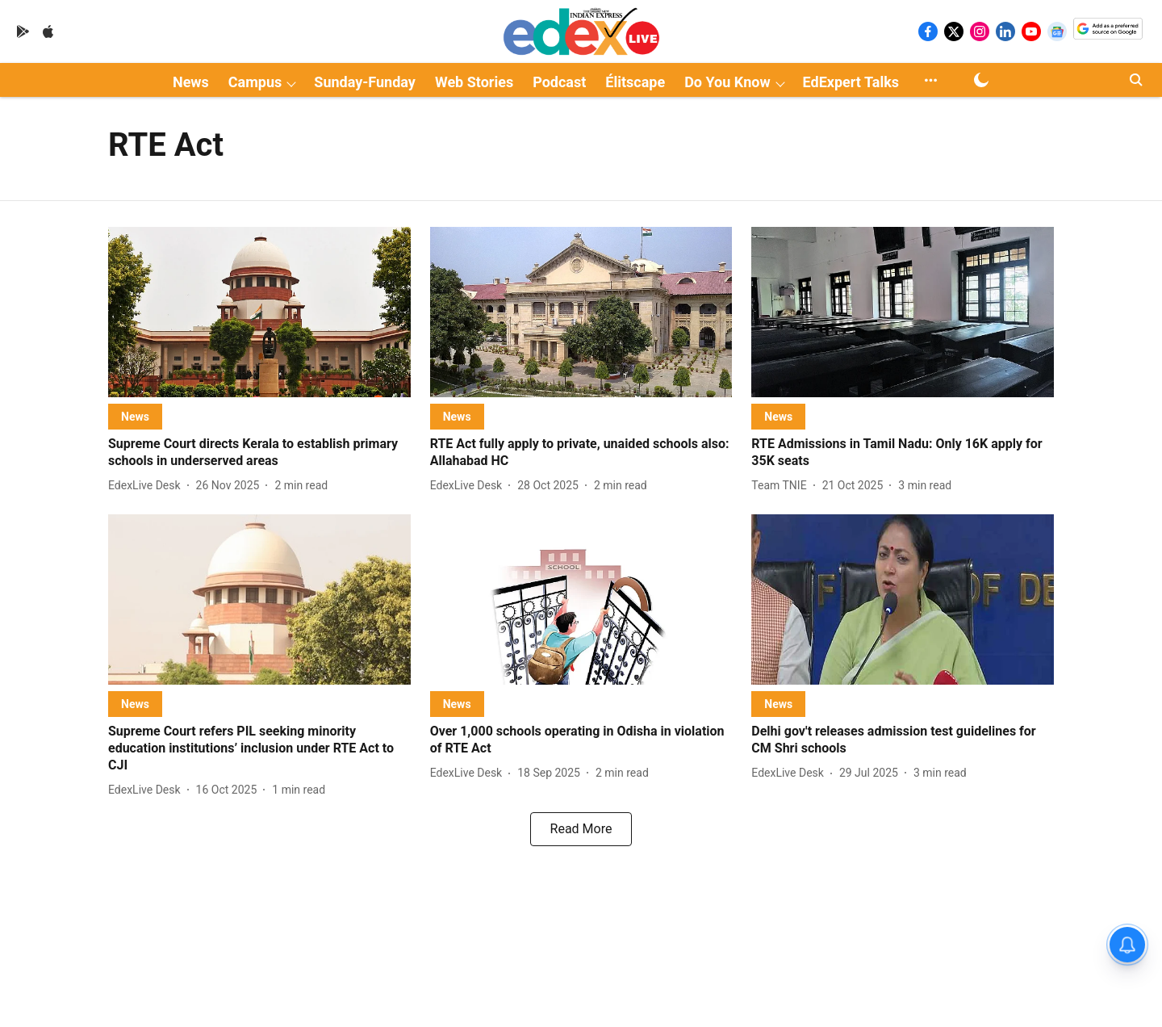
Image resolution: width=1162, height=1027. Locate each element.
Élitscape (635, 81)
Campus (255, 81)
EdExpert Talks (851, 81)
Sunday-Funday (365, 81)
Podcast (559, 81)
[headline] (259, 453)
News (191, 81)
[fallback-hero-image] (259, 312)
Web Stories (474, 81)
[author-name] (147, 485)
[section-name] (135, 416)
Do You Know (727, 81)
